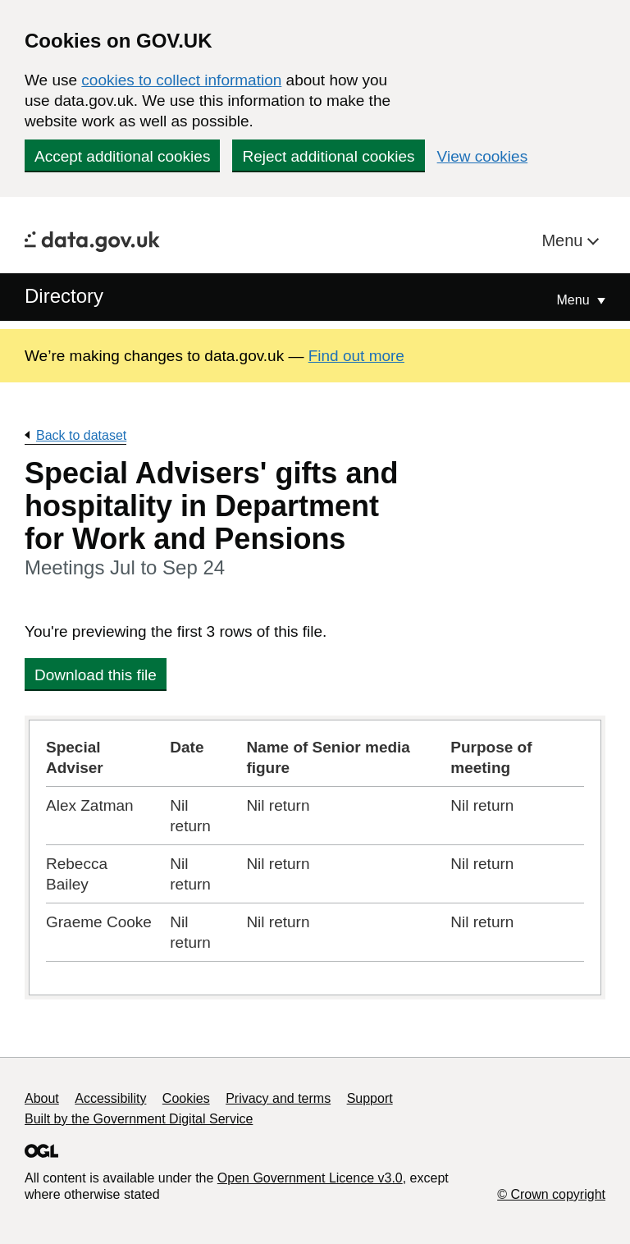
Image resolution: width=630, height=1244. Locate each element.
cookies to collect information (181, 80)
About (42, 1098)
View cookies (482, 156)
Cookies (186, 1098)
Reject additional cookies (328, 156)
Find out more (356, 355)
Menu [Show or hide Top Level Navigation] (575, 300)
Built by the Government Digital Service (139, 1119)
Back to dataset (81, 435)
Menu (564, 240)
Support (370, 1098)
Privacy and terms (278, 1098)
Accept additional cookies (122, 156)
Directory (64, 296)
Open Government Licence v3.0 (310, 1178)
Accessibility (110, 1098)
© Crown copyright (551, 1194)
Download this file (95, 675)
